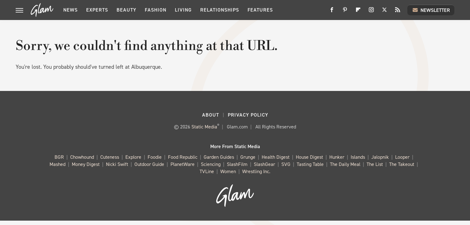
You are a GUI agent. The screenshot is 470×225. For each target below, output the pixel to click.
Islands (358, 157)
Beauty (126, 10)
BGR (59, 157)
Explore (133, 157)
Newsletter (431, 10)
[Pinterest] (345, 12)
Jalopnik (380, 157)
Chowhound (82, 157)
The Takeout (401, 164)
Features (260, 10)
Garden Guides (219, 157)
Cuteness (109, 157)
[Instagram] (371, 12)
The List (375, 164)
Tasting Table (310, 164)
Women (228, 171)
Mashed (57, 164)
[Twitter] (384, 12)
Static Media (204, 126)
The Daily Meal (345, 164)
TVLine (207, 171)
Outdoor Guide (149, 164)
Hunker (336, 157)
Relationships (219, 10)
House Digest (309, 157)
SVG (285, 164)
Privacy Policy (248, 115)
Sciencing (211, 164)
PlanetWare (182, 164)
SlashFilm (237, 164)
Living (183, 10)
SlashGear (264, 164)
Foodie (155, 157)
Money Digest (86, 164)
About (210, 115)
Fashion (155, 10)
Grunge (247, 157)
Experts (97, 10)
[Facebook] (331, 12)
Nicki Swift (117, 164)
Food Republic (182, 157)
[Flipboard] (358, 12)
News (70, 10)
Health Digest (276, 157)
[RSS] (397, 12)
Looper (402, 157)
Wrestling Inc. (256, 171)
